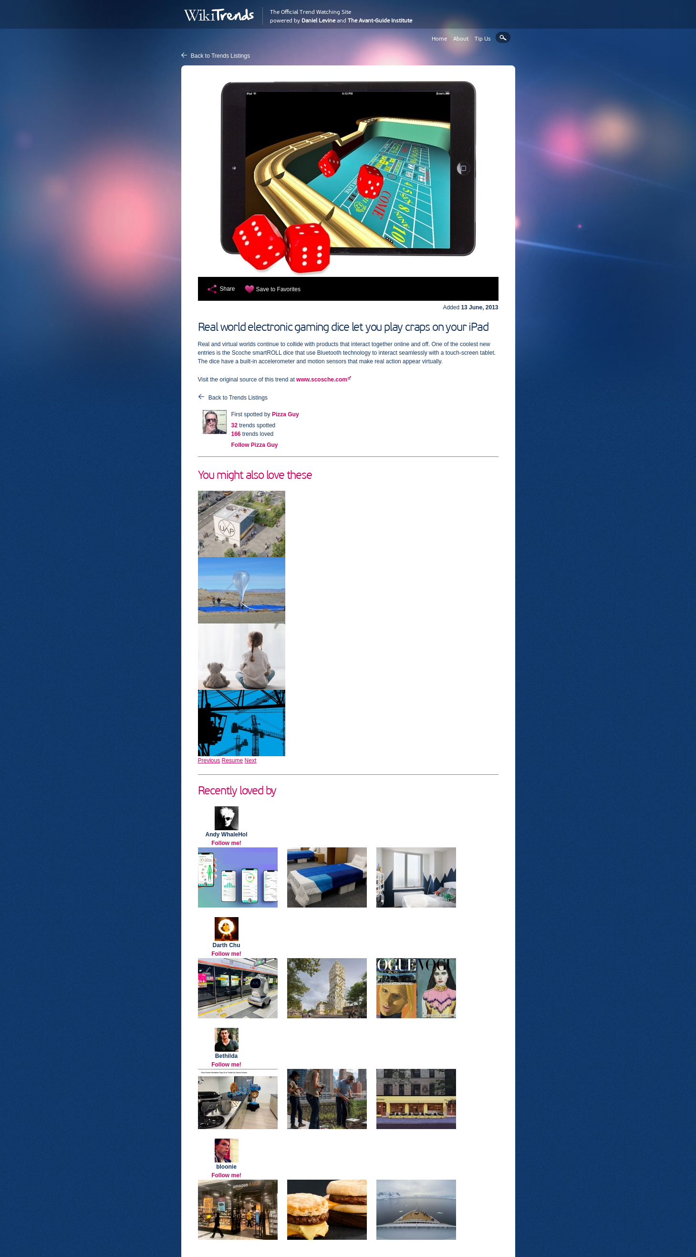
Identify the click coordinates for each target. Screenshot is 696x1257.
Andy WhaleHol (226, 834)
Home (439, 38)
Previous (209, 760)
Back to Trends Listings (220, 56)
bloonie (226, 1166)
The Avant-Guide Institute (380, 20)
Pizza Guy (285, 414)
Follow (254, 445)
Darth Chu (226, 945)
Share (227, 288)
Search (503, 37)
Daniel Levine (318, 20)
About (460, 38)
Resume (232, 760)
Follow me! (226, 843)
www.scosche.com (321, 379)
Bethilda (226, 1056)
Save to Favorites (278, 289)
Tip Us (483, 38)
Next (251, 760)
